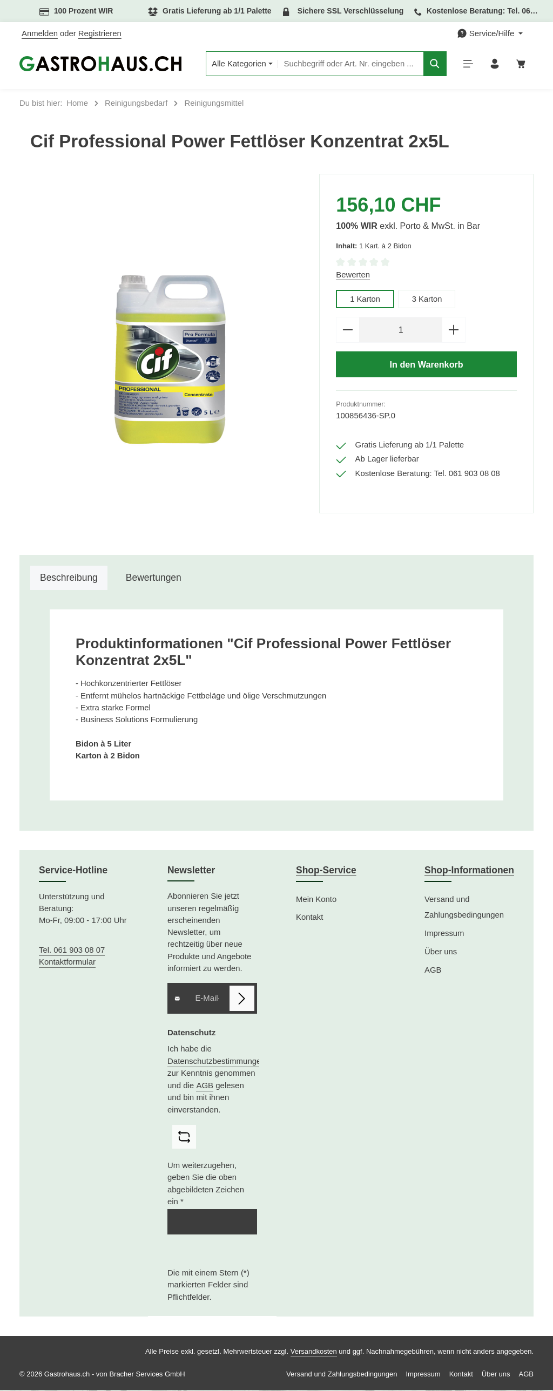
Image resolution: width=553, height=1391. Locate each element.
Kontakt (309, 918)
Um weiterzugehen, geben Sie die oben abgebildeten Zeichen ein (205, 1185)
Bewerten (353, 276)
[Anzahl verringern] (347, 331)
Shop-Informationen (469, 871)
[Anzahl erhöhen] (454, 331)
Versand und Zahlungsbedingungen (464, 908)
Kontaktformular (67, 963)
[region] (169, 360)
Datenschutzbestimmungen (216, 1062)
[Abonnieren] (242, 999)
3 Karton (428, 300)
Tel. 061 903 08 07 (72, 951)
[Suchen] (432, 64)
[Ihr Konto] (494, 64)
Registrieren (100, 33)
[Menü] (467, 64)
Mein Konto (316, 900)
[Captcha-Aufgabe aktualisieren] (184, 1138)
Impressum (444, 934)
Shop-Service (326, 871)
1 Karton (365, 300)
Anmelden (40, 33)
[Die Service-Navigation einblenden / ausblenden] (489, 33)
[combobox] (348, 64)
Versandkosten (314, 1352)
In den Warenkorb (426, 366)
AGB (204, 1086)
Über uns (440, 952)
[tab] (68, 579)
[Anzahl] (401, 331)
